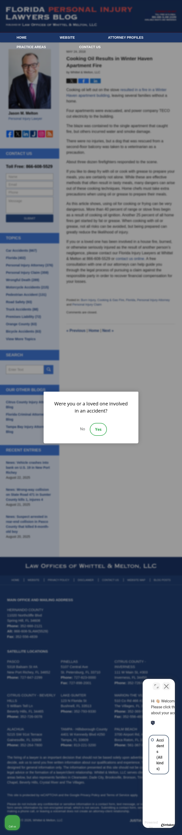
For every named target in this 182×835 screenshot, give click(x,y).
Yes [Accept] (98, 429)
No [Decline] (82, 428)
